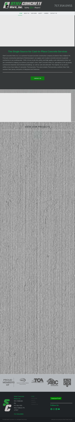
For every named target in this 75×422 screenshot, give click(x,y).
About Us (26, 13)
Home (20, 13)
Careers (46, 13)
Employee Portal (55, 398)
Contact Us (53, 13)
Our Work (34, 13)
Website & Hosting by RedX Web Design (61, 419)
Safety (40, 13)
